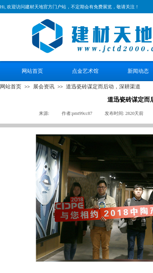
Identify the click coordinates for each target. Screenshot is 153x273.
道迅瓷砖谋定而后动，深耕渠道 (103, 86)
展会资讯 (43, 86)
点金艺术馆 (85, 71)
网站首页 (32, 71)
